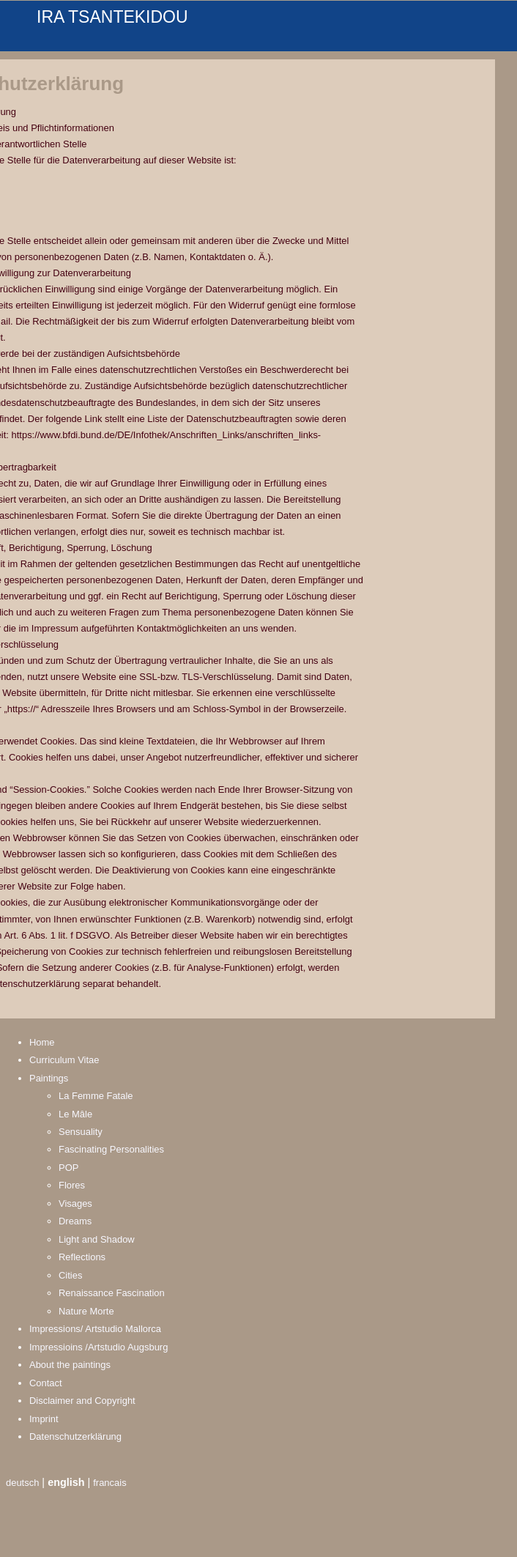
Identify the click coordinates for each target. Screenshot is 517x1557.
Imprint (44, 1418)
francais (109, 1482)
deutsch (22, 1482)
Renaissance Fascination (112, 1292)
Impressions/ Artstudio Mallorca (95, 1328)
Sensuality (81, 1131)
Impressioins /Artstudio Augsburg (98, 1347)
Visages (75, 1203)
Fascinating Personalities (111, 1149)
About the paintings (70, 1364)
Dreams (75, 1221)
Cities (70, 1275)
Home (42, 1042)
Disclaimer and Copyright (82, 1400)
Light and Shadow (97, 1239)
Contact (45, 1382)
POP (68, 1167)
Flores (72, 1185)
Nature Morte (86, 1311)
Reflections (82, 1256)
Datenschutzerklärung (75, 1436)
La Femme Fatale (96, 1095)
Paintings (48, 1078)
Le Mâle (75, 1114)
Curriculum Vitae (64, 1059)
